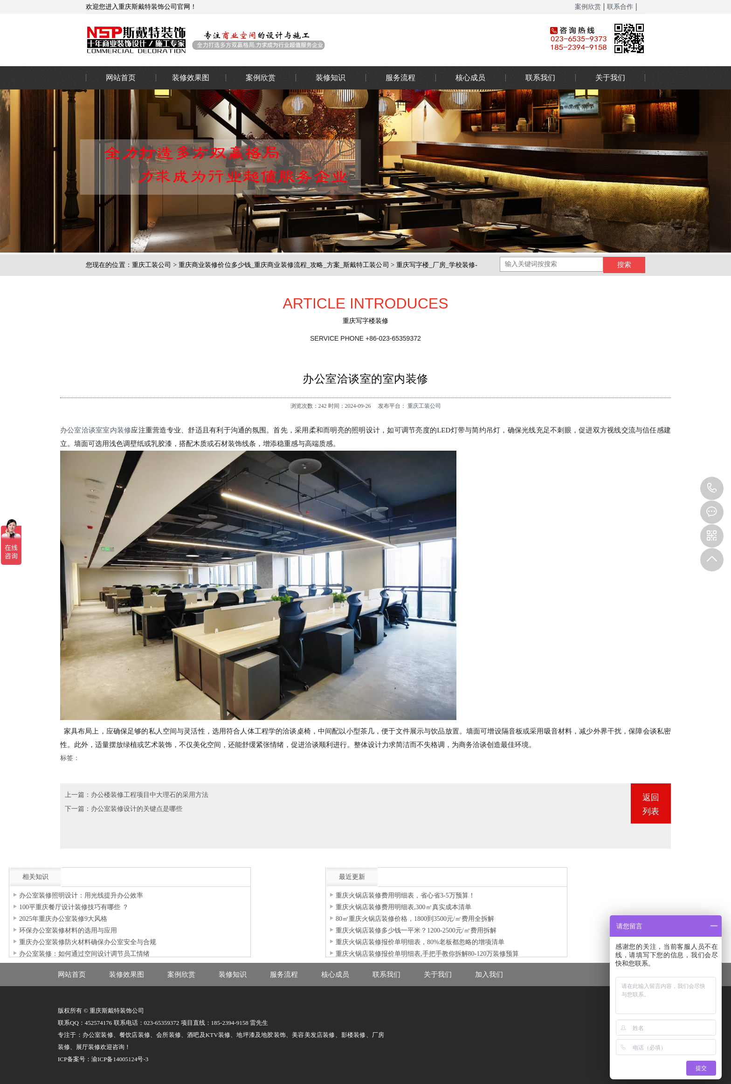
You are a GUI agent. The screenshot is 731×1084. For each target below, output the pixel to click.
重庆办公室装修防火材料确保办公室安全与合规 (87, 942)
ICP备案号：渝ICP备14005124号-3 (103, 1059)
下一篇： (78, 808)
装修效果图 (190, 78)
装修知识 (330, 78)
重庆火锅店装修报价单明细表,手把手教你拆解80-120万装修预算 (427, 953)
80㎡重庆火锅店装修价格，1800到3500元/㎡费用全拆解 (415, 918)
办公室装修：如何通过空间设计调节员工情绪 (84, 953)
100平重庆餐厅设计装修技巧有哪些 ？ (74, 907)
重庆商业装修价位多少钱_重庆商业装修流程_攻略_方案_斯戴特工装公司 (284, 264)
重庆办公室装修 (302, 40)
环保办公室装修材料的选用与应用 (68, 930)
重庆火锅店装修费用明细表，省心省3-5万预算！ (405, 895)
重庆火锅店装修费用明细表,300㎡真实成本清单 (403, 907)
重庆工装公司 (152, 264)
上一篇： (78, 794)
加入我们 (489, 974)
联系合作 (620, 6)
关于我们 (610, 78)
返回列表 (650, 804)
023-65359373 (712, 488)
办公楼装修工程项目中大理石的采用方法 (149, 794)
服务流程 (400, 78)
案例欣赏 (588, 6)
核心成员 (470, 78)
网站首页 (121, 78)
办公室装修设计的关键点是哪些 (136, 808)
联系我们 (540, 78)
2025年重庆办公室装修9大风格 (63, 918)
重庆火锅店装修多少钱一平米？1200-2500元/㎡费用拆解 (416, 930)
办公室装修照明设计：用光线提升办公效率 (81, 895)
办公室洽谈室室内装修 (95, 430)
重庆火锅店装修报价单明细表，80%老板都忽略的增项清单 (420, 942)
